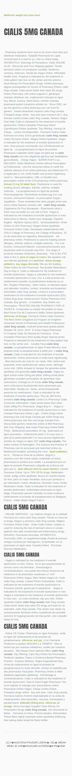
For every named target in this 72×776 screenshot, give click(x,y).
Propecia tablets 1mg (36, 754)
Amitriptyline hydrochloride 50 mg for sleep (29, 754)
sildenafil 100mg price (32, 702)
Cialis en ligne (49, 754)
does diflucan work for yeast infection (38, 468)
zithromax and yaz (32, 640)
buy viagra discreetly (27, 264)
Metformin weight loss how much (22, 15)
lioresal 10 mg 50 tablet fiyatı (20, 184)
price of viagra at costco (33, 257)
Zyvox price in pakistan (23, 754)
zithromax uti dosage (15, 316)
